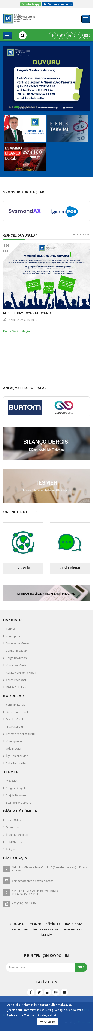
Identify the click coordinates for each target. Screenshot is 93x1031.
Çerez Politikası (16, 680)
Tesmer (35, 924)
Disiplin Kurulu (15, 719)
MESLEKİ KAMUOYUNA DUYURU (27, 313)
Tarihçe (11, 629)
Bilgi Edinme (69, 568)
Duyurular (12, 827)
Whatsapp (33, 4)
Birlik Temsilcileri (16, 763)
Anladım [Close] (47, 1022)
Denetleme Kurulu (18, 712)
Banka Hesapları (17, 651)
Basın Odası (14, 820)
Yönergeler (13, 636)
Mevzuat (11, 781)
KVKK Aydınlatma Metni (21, 672)
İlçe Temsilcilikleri (17, 756)
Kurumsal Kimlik (16, 665)
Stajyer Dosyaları (17, 788)
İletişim (10, 849)
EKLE (80, 967)
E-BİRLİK (23, 568)
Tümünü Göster (81, 234)
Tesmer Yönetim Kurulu (21, 734)
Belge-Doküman (16, 658)
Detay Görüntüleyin (16, 331)
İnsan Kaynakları (17, 835)
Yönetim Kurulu (16, 705)
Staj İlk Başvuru (16, 795)
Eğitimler (53, 924)
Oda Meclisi (13, 748)
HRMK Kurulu (14, 727)
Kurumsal (17, 924)
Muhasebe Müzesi (18, 643)
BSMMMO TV (14, 842)
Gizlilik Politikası (16, 687)
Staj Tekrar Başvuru (19, 803)
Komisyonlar (14, 741)
